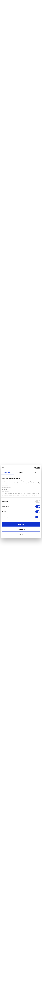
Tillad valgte (21, 529)
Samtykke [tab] (7, 472)
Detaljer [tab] (21, 472)
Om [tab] (34, 472)
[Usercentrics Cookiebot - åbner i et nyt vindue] (32, 468)
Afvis (21, 534)
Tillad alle (21, 524)
